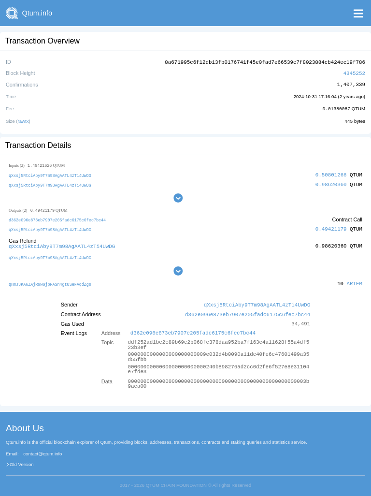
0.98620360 (331, 182)
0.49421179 (331, 227)
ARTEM (354, 280)
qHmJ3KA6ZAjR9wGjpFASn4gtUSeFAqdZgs (50, 281)
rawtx (23, 119)
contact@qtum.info (42, 450)
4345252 (354, 72)
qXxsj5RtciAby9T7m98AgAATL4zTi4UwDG (50, 173)
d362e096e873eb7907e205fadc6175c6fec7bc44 (57, 218)
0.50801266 (331, 173)
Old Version (22, 460)
